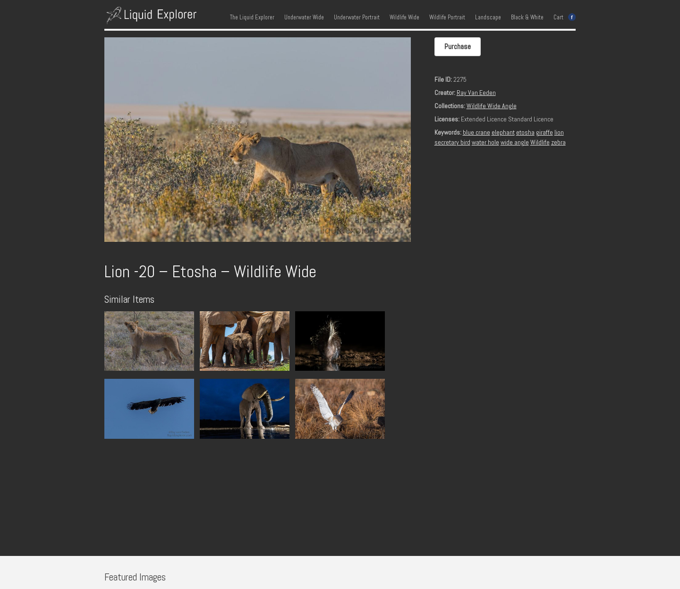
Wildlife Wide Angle (492, 106)
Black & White (527, 17)
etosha (525, 132)
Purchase (457, 46)
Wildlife (540, 142)
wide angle (515, 142)
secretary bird (452, 142)
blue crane (476, 132)
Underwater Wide (304, 17)
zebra (558, 142)
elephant (503, 132)
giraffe (544, 132)
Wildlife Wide (404, 17)
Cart (558, 17)
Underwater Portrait (357, 17)
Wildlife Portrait (447, 17)
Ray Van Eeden (476, 92)
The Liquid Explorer (252, 17)
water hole (485, 142)
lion (559, 132)
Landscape (488, 17)
